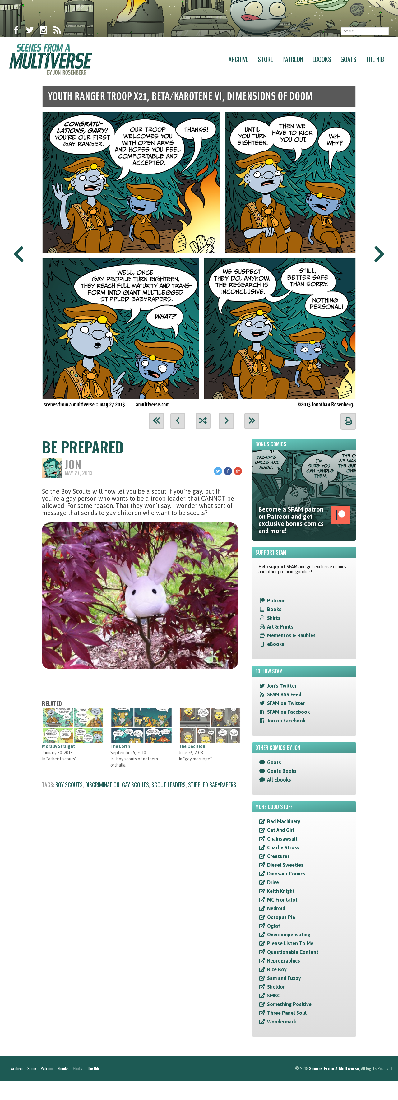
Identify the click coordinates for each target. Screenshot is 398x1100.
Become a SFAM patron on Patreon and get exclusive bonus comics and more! (304, 520)
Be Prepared (82, 447)
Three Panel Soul (287, 1013)
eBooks (275, 644)
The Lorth (120, 747)
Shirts (273, 618)
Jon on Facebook (286, 721)
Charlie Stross (283, 848)
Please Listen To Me (290, 944)
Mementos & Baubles (291, 636)
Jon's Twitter (282, 686)
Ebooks (321, 59)
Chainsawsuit (282, 839)
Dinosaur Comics (286, 874)
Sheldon (276, 987)
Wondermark (281, 1022)
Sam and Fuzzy (284, 979)
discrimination (102, 786)
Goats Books (282, 771)
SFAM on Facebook (288, 712)
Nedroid (276, 909)
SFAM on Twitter (286, 704)
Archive (238, 59)
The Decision (192, 747)
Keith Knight (281, 891)
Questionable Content (292, 952)
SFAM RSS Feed (284, 695)
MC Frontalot (282, 900)
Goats (348, 59)
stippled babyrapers (212, 786)
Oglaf (273, 926)
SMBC (273, 996)
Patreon (292, 59)
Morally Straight (58, 747)
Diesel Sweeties (285, 865)
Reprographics (283, 961)
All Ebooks (279, 780)
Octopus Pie (281, 918)
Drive (273, 883)
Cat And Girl (280, 830)
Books (274, 610)
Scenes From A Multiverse (334, 1087)
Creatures (278, 857)
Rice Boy (277, 970)
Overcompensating (288, 935)
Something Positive (289, 1005)
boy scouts (69, 786)
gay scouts (135, 786)
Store (265, 59)
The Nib (375, 59)
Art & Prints (280, 627)
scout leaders (168, 786)
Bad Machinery (283, 822)
